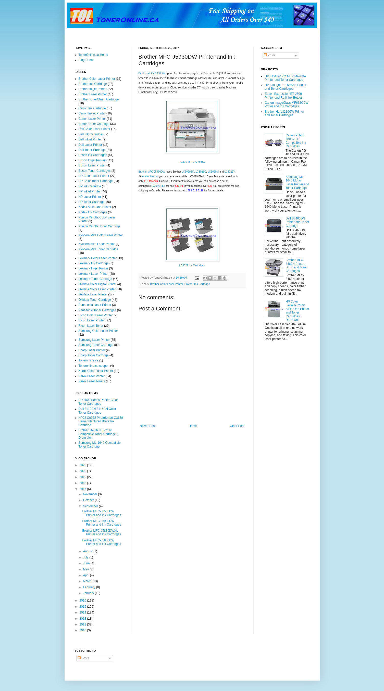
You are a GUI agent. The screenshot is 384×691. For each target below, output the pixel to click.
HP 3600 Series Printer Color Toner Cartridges (98, 401)
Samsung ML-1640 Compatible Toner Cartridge (100, 444)
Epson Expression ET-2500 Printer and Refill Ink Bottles (284, 95)
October (89, 500)
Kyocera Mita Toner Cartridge (98, 249)
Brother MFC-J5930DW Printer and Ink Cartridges (101, 522)
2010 (83, 630)
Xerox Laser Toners (92, 381)
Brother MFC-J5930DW (152, 73)
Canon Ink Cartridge (92, 108)
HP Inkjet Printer (90, 191)
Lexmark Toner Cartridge (95, 279)
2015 (83, 606)
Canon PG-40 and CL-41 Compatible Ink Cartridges (296, 141)
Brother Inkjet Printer (93, 89)
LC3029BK (188, 171)
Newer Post (148, 426)
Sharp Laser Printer (92, 350)
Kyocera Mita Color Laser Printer (101, 235)
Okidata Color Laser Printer (97, 289)
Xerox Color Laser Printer (96, 371)
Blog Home (86, 60)
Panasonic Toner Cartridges (97, 310)
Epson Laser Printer (92, 165)
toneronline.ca (150, 176)
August (88, 551)
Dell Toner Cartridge (92, 150)
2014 (83, 612)
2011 (83, 624)
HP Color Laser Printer (94, 176)
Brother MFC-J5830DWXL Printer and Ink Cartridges (101, 532)
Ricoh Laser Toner (91, 326)
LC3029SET (158, 186)
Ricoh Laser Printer (92, 320)
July (86, 557)
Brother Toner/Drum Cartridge (99, 99)
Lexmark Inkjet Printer (93, 268)
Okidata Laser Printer (93, 294)
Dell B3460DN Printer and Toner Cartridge (297, 222)
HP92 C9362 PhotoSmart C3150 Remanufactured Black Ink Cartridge (101, 421)
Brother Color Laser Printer (166, 283)
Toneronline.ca (88, 360)
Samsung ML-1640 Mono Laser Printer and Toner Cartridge (297, 182)
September (91, 506)
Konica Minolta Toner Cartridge (100, 226)
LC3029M (213, 171)
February (89, 587)
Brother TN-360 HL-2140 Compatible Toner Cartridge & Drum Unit (99, 433)
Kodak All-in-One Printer (95, 207)
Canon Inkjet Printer (92, 113)
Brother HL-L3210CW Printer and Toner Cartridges (284, 113)
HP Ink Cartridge (90, 186)
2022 (83, 465)
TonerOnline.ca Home (93, 55)
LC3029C (200, 171)
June (86, 563)
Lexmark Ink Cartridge (94, 263)
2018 (83, 483)
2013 (83, 618)
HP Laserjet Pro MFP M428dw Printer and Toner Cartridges (285, 78)
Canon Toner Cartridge (94, 124)
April (86, 575)
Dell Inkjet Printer (90, 139)
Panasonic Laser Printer (95, 305)
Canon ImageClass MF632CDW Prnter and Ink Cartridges (286, 104)
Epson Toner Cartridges (95, 171)
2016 (83, 600)
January (89, 593)
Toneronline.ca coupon (94, 366)
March (87, 581)
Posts (269, 55)
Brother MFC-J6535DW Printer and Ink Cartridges (101, 513)
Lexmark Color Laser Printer (98, 258)
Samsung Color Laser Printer (98, 331)
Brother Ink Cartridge (197, 283)
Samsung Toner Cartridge (96, 345)
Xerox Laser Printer (92, 376)
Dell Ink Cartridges (91, 134)
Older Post (237, 426)
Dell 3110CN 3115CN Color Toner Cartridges (97, 410)
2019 (83, 477)
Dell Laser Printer (90, 145)
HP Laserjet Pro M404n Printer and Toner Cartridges (285, 86)
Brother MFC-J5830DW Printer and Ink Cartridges (101, 542)
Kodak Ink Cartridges (93, 212)
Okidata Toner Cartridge (95, 300)
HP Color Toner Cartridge (96, 181)
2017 (83, 489)
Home (193, 426)
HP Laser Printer (90, 197)
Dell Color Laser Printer (94, 129)
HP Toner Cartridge (92, 202)
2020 (83, 471)
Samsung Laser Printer (94, 340)
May (86, 569)
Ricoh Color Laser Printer (96, 315)
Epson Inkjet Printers (93, 160)
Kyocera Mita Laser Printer (97, 244)
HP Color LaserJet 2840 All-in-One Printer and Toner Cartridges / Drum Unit (297, 311)
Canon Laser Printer (92, 119)
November (90, 494)
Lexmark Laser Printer (94, 274)
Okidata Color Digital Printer (98, 284)
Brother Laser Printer (93, 94)
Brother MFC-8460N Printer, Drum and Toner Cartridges (296, 265)
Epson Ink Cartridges (93, 155)
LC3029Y (229, 171)
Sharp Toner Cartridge (94, 355)
